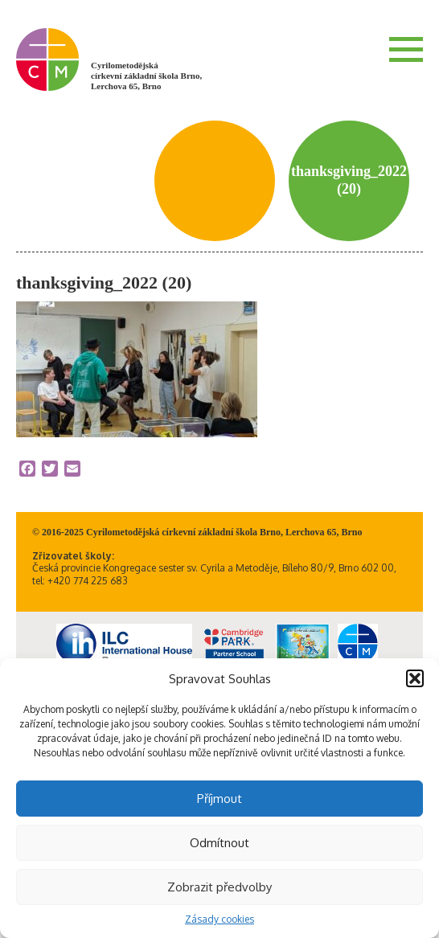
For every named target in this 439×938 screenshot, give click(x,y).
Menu (406, 49)
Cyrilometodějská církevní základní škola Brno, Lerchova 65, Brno (146, 75)
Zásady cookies (219, 919)
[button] (415, 678)
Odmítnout (219, 842)
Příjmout (219, 798)
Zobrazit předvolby (219, 887)
